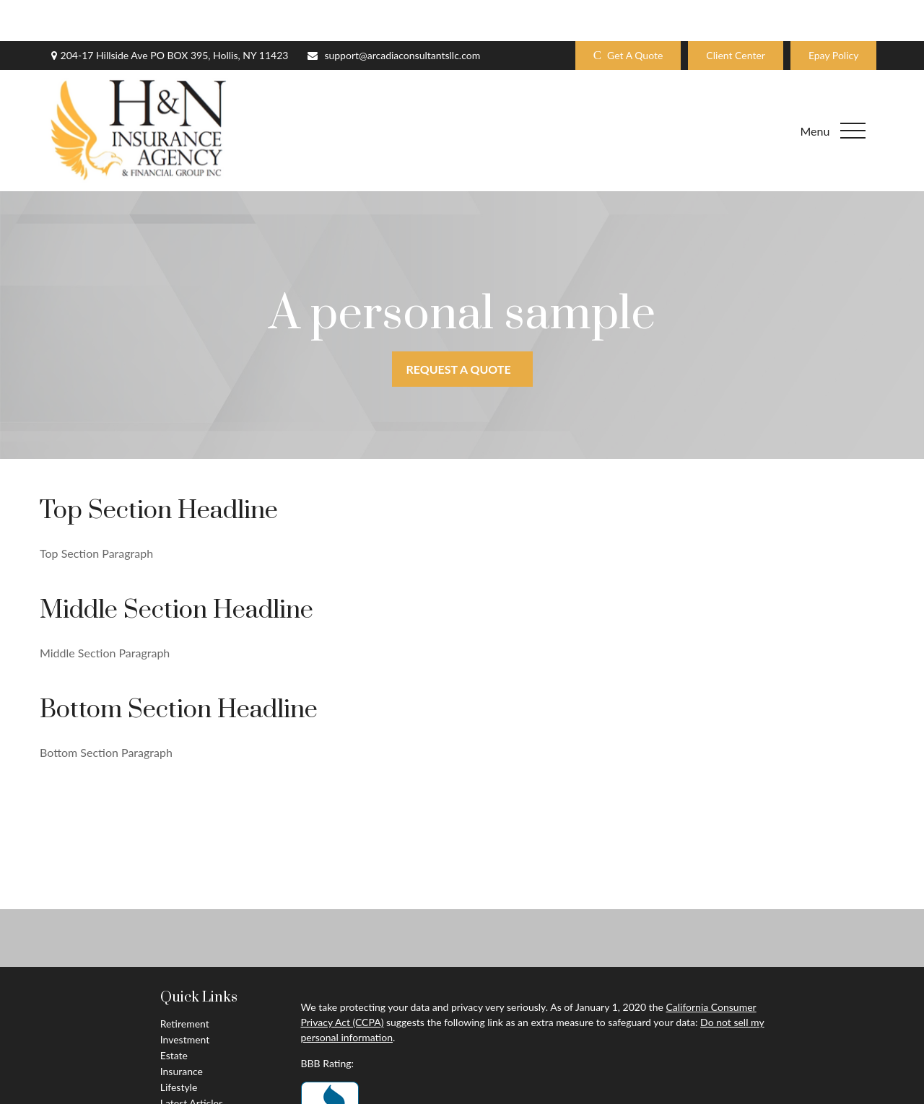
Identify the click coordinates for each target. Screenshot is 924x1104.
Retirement (184, 982)
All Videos (182, 1078)
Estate (174, 1014)
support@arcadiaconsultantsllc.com (393, 15)
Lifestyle (179, 1046)
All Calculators (192, 1093)
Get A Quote (628, 15)
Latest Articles (191, 1062)
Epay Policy (833, 15)
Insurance (181, 1030)
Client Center (735, 15)
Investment (185, 998)
